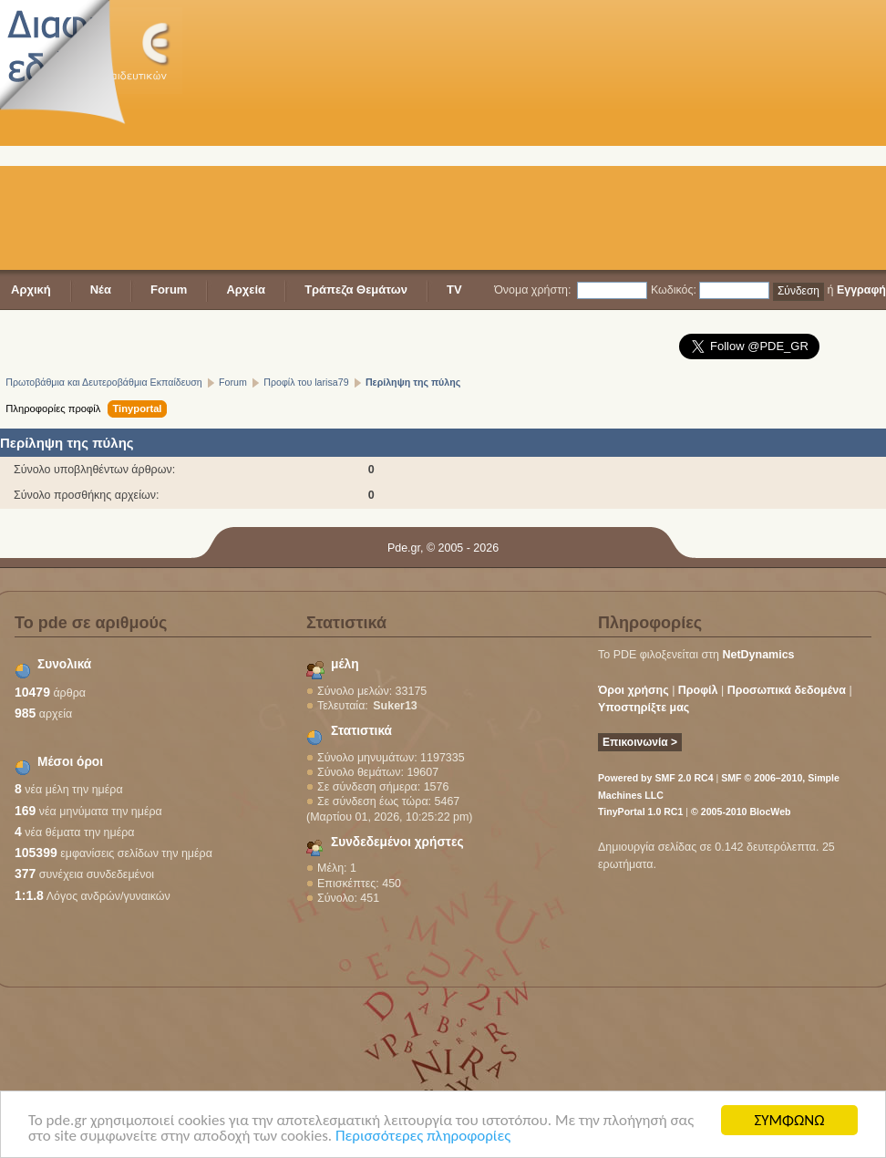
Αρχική (31, 289)
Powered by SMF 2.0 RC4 (656, 777)
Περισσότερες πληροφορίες (422, 1137)
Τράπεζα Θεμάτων (355, 289)
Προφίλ (698, 690)
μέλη (345, 664)
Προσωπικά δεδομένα (786, 690)
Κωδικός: (673, 290)
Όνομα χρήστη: (532, 290)
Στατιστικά (361, 731)
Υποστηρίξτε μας (643, 707)
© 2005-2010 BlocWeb (740, 811)
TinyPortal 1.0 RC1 (640, 811)
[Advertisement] (551, 136)
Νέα (100, 289)
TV (454, 289)
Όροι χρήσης (633, 690)
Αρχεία (245, 289)
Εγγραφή (861, 290)
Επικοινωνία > (640, 742)
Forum (168, 289)
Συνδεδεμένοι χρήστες (397, 842)
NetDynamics (759, 654)
